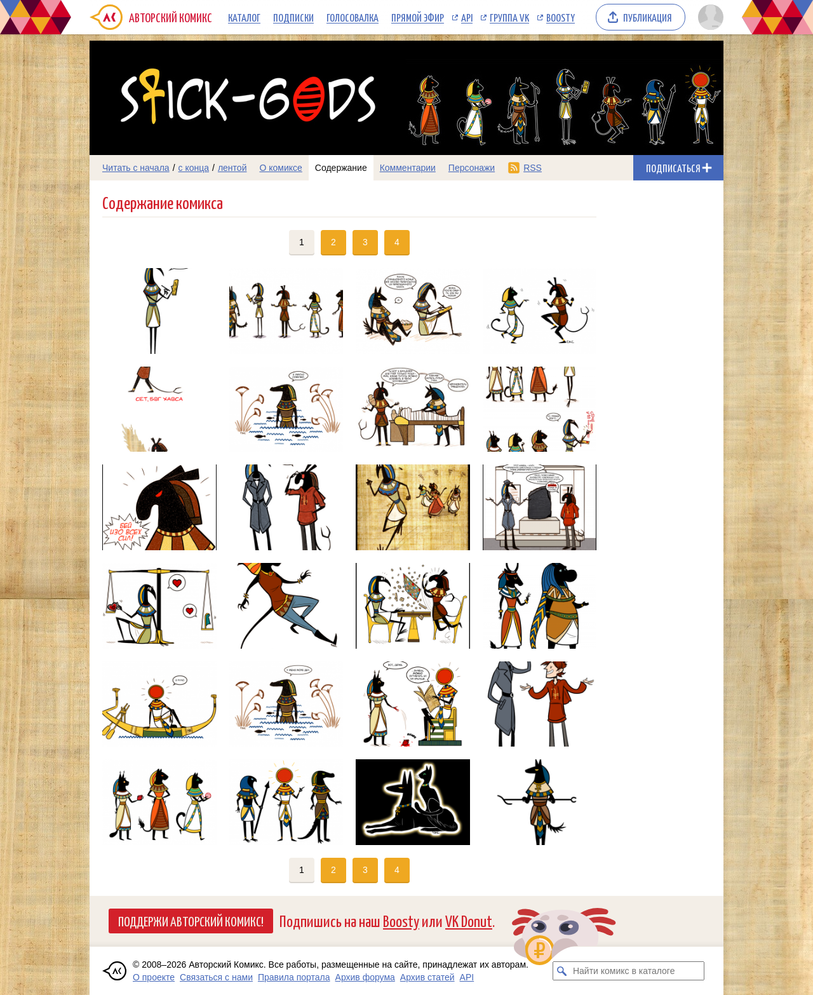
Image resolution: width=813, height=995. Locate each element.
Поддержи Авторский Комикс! (191, 920)
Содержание (341, 168)
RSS (532, 168)
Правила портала (294, 977)
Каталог (244, 17)
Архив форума (365, 977)
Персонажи (471, 168)
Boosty (560, 17)
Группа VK (509, 17)
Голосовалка (352, 17)
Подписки (293, 17)
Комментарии (408, 168)
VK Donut (468, 920)
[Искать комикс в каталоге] (562, 971)
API (467, 17)
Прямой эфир (417, 17)
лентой (232, 168)
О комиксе (280, 168)
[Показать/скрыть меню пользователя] (708, 17)
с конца (194, 168)
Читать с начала (136, 168)
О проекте (154, 977)
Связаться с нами (216, 977)
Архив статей (427, 977)
